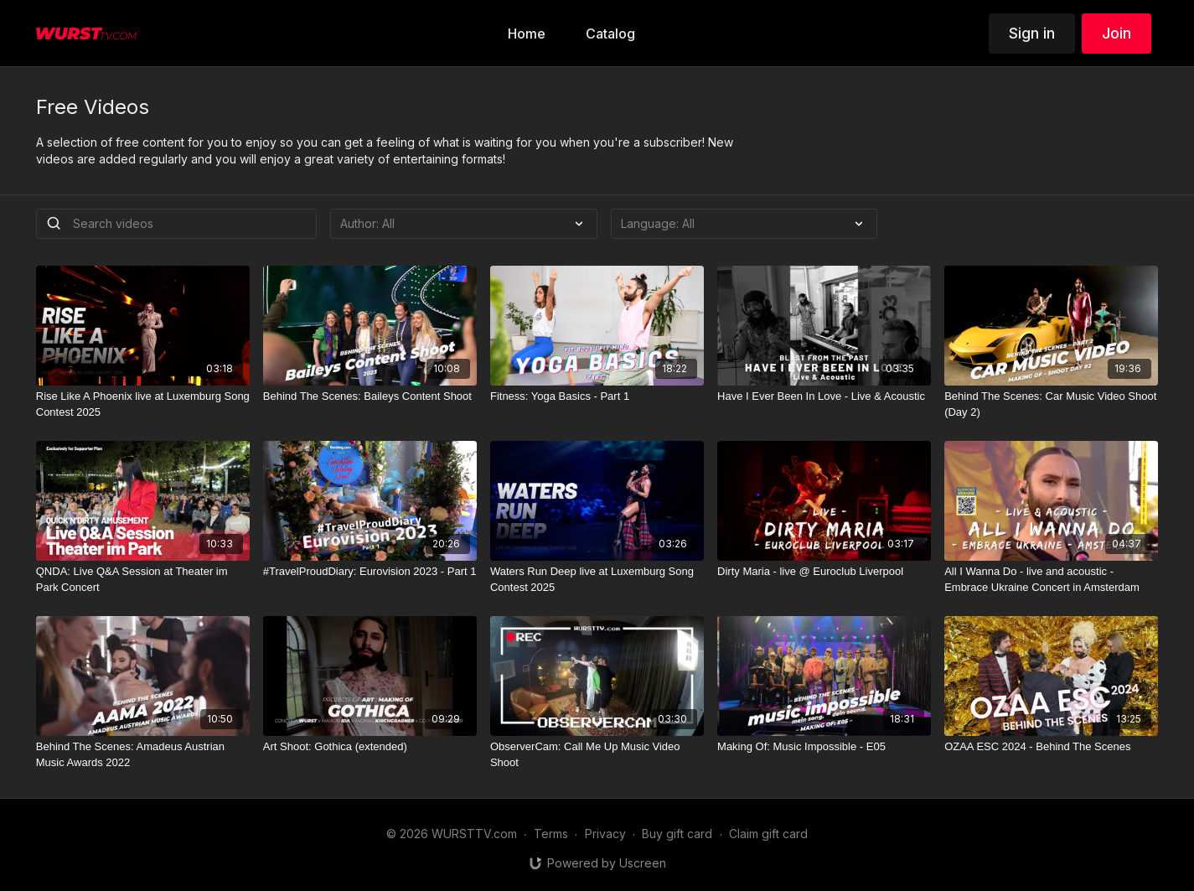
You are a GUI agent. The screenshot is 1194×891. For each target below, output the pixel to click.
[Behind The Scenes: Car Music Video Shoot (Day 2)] (1051, 404)
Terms (551, 833)
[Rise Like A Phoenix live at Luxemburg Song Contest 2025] (143, 404)
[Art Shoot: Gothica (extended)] (370, 746)
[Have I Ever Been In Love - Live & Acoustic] (824, 396)
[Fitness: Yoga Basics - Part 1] (597, 396)
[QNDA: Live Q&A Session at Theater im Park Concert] (143, 579)
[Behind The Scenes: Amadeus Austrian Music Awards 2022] (143, 754)
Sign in (1032, 33)
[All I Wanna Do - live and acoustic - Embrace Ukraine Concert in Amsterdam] (1051, 579)
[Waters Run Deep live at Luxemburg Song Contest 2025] (597, 579)
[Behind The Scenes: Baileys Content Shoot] (370, 396)
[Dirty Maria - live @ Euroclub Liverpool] (824, 571)
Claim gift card (768, 833)
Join (1116, 33)
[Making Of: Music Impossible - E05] (824, 746)
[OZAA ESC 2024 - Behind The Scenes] (1051, 746)
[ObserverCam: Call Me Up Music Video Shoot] (597, 754)
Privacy (605, 833)
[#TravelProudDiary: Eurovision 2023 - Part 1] (370, 571)
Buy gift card (677, 833)
